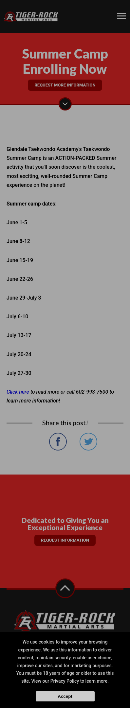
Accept (65, 696)
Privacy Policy (64, 681)
